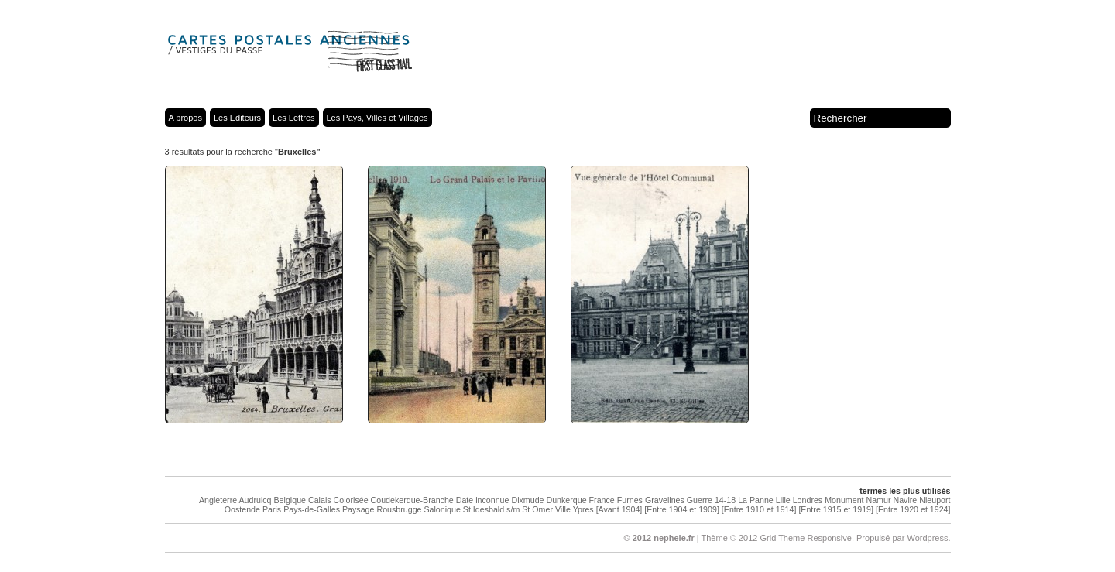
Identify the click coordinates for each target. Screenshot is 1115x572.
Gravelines (664, 500)
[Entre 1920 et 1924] (913, 509)
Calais (319, 500)
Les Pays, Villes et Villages (377, 117)
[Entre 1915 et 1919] (835, 509)
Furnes (630, 500)
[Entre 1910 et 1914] (759, 509)
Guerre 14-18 (711, 500)
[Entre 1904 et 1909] (681, 509)
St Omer (537, 509)
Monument (844, 500)
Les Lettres (293, 117)
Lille (783, 500)
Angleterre (218, 500)
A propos (185, 117)
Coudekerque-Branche (412, 500)
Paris (271, 509)
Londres (808, 500)
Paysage (358, 509)
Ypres (583, 509)
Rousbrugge (398, 509)
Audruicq (254, 500)
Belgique (290, 500)
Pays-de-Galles (311, 509)
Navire (905, 500)
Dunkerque (566, 500)
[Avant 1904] (619, 509)
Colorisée (351, 500)
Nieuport (934, 500)
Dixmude (527, 500)
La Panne (756, 500)
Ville (563, 509)
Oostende (242, 509)
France (602, 500)
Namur (878, 500)
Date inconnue (482, 500)
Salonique (442, 509)
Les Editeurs (237, 117)
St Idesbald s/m (491, 509)
